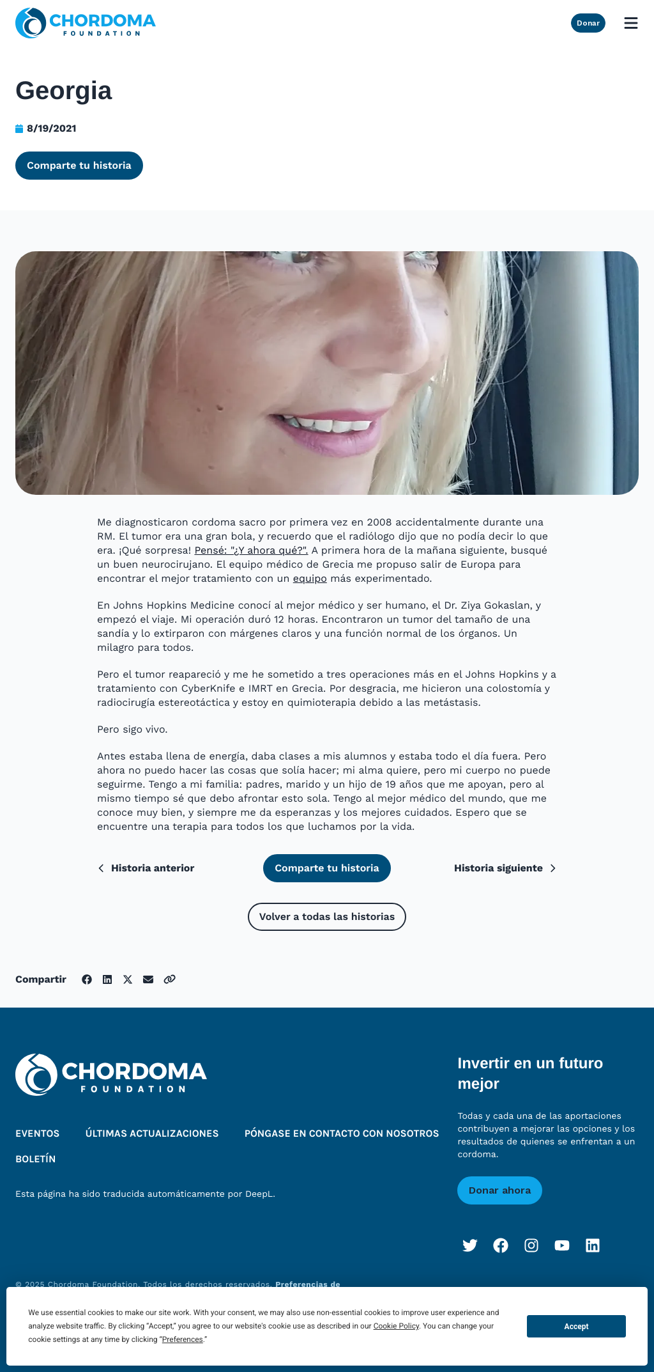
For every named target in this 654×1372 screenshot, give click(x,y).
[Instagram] (531, 1245)
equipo (310, 578)
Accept (577, 1326)
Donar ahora (500, 1190)
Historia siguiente (505, 868)
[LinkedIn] (592, 1245)
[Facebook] (500, 1245)
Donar (588, 23)
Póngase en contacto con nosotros (342, 1134)
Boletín (35, 1159)
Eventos (37, 1134)
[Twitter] (470, 1245)
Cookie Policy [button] (396, 1325)
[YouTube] (562, 1245)
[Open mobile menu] (631, 23)
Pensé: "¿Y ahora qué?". (251, 550)
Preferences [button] (182, 1339)
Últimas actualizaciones (152, 1134)
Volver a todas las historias (327, 916)
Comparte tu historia (79, 165)
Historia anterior (145, 868)
